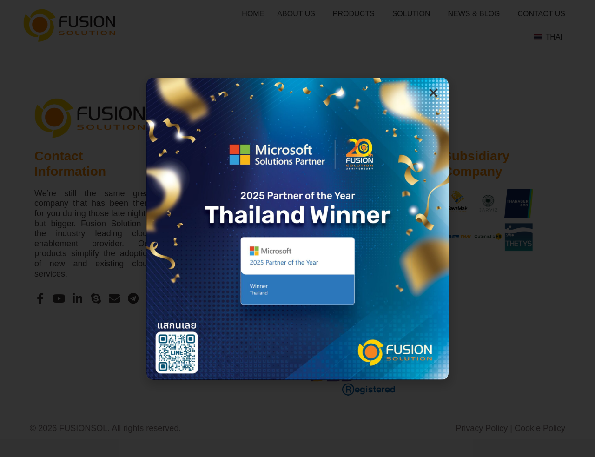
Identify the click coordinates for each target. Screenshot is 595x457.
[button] (433, 93)
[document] (297, 228)
